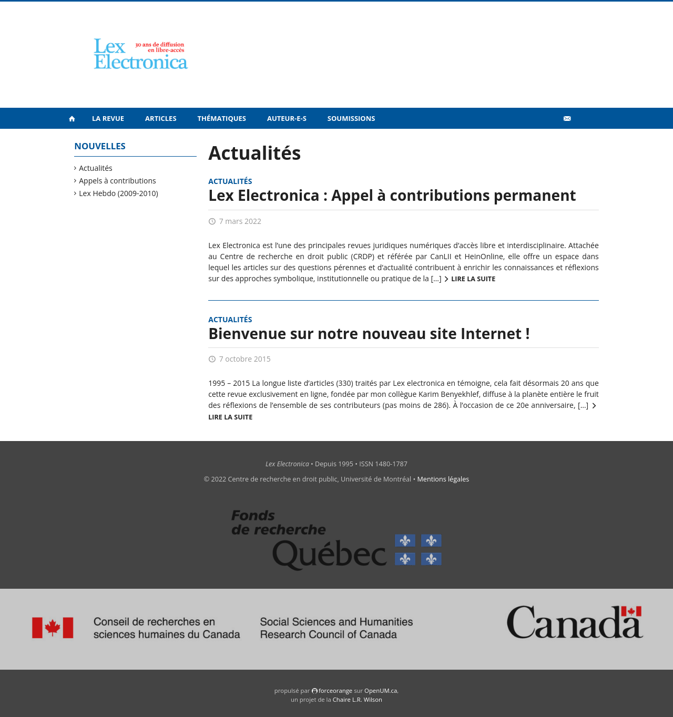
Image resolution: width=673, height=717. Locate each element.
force (335, 690)
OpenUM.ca (380, 690)
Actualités (96, 168)
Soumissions (351, 118)
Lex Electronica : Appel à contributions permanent (392, 195)
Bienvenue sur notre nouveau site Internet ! (368, 333)
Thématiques (222, 118)
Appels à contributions (117, 181)
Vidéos (544, 141)
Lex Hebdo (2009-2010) (118, 193)
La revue (108, 118)
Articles (160, 118)
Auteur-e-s (287, 118)
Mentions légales (443, 479)
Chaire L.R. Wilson (357, 699)
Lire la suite (473, 278)
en (583, 141)
